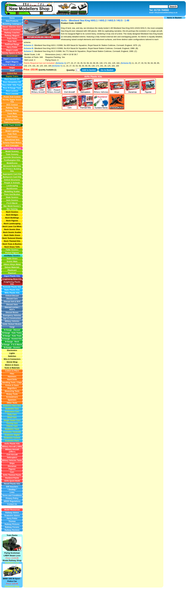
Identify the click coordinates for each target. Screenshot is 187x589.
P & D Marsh (16, 344)
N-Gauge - (6, 344)
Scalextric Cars (12, 563)
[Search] (158, 6)
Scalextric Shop (12, 586)
